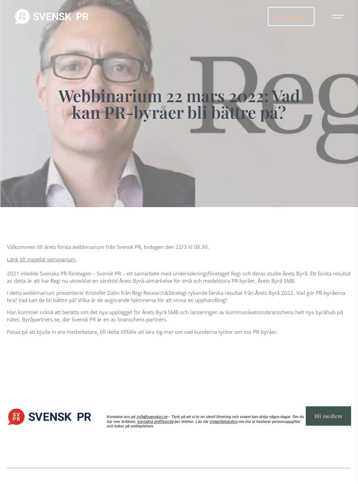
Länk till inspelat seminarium (41, 259)
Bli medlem (291, 16)
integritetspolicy (223, 421)
